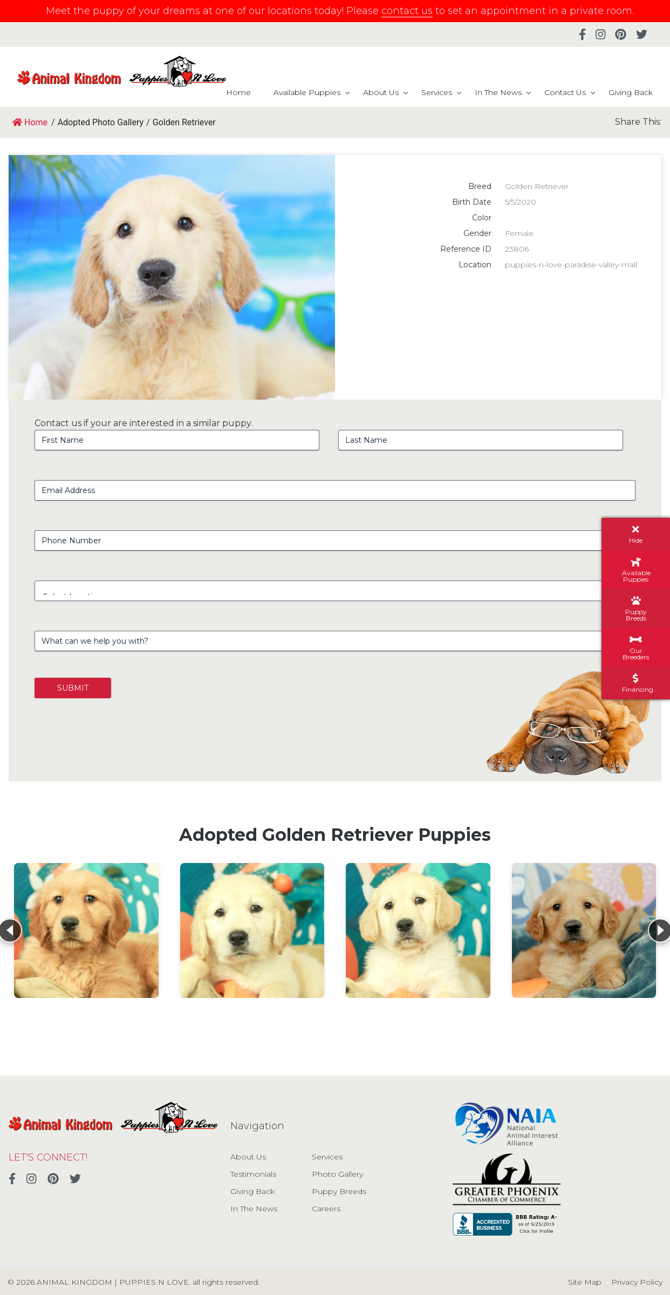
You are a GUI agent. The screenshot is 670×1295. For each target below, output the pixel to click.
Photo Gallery (337, 1174)
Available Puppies (307, 92)
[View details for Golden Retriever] (86, 930)
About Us (381, 92)
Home (238, 92)
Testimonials (253, 1174)
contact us (407, 11)
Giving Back (631, 92)
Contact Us (565, 92)
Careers (326, 1208)
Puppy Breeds (339, 1191)
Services (436, 92)
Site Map (584, 1282)
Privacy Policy (636, 1282)
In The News (498, 92)
